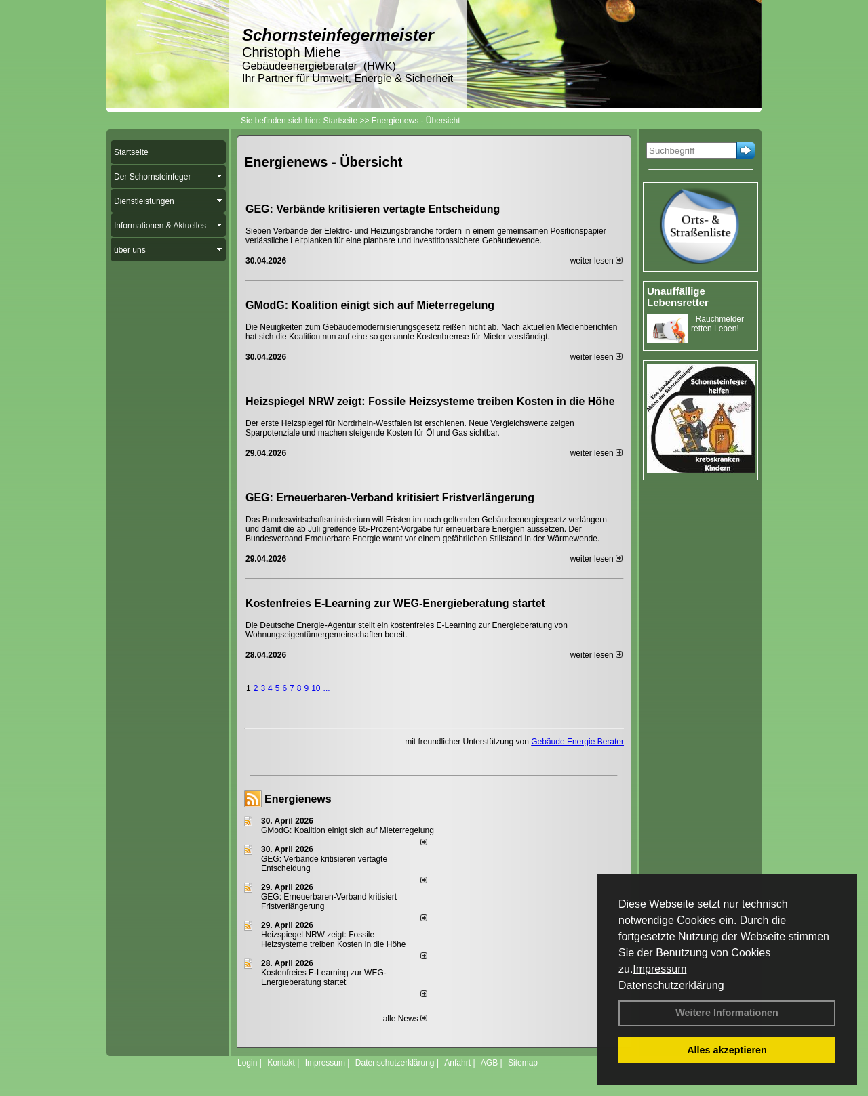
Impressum (659, 969)
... (326, 688)
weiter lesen (596, 261)
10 (315, 688)
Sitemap (523, 1063)
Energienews (298, 799)
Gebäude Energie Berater (577, 741)
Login (247, 1063)
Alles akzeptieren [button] (727, 1050)
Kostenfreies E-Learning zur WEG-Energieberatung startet (395, 603)
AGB (489, 1063)
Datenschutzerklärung (671, 985)
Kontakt (281, 1063)
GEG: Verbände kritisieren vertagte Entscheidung (372, 209)
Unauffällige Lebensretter (678, 296)
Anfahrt (457, 1063)
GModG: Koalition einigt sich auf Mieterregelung (369, 305)
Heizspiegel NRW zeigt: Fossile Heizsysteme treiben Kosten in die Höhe (430, 401)
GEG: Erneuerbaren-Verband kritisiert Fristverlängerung (391, 497)
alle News (405, 1019)
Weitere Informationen (726, 1012)
